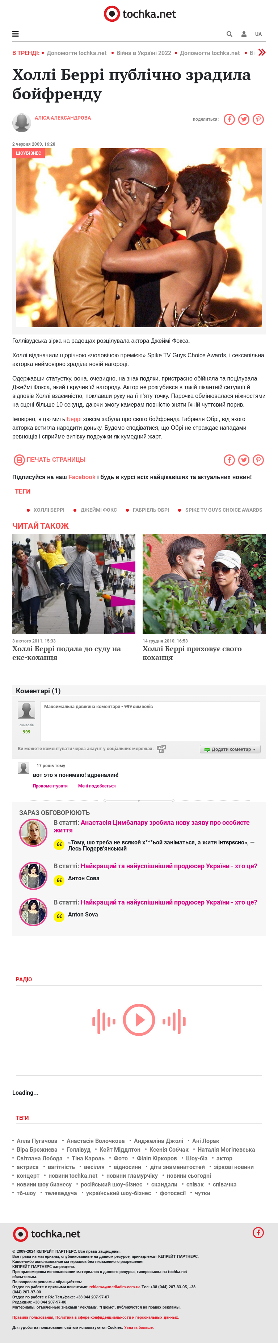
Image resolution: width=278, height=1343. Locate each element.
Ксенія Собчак (169, 1149)
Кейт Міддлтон (120, 1149)
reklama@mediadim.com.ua (114, 1287)
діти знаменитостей (177, 1167)
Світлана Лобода (40, 1158)
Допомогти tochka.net (77, 53)
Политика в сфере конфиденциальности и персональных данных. (117, 1317)
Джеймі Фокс (99, 510)
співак (195, 1184)
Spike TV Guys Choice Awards (223, 510)
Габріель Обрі (151, 510)
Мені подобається (97, 786)
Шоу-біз (196, 1158)
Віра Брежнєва (37, 1149)
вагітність (61, 1167)
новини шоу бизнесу (44, 1184)
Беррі (75, 419)
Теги (23, 1118)
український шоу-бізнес (118, 1193)
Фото (121, 1158)
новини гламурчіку (132, 1175)
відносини (127, 1167)
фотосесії (173, 1193)
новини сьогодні (189, 1175)
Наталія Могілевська (226, 1149)
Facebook (82, 477)
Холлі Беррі (49, 510)
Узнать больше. (139, 1327)
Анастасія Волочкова (96, 1141)
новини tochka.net (73, 1175)
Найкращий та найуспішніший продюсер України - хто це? (169, 866)
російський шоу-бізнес (111, 1184)
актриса (28, 1167)
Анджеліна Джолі (158, 1141)
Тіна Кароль (88, 1158)
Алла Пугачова (37, 1141)
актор (224, 1158)
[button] (244, 34)
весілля (94, 1167)
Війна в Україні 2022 (144, 53)
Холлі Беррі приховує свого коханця (192, 653)
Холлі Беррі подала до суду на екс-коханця (66, 653)
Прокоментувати (50, 786)
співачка (225, 1184)
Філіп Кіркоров (157, 1158)
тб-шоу (26, 1193)
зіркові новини (234, 1167)
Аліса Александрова (63, 118)
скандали (164, 1184)
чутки (202, 1193)
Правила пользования (32, 1317)
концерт (28, 1175)
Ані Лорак (205, 1141)
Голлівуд (78, 1149)
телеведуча (61, 1193)
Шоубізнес (28, 153)
